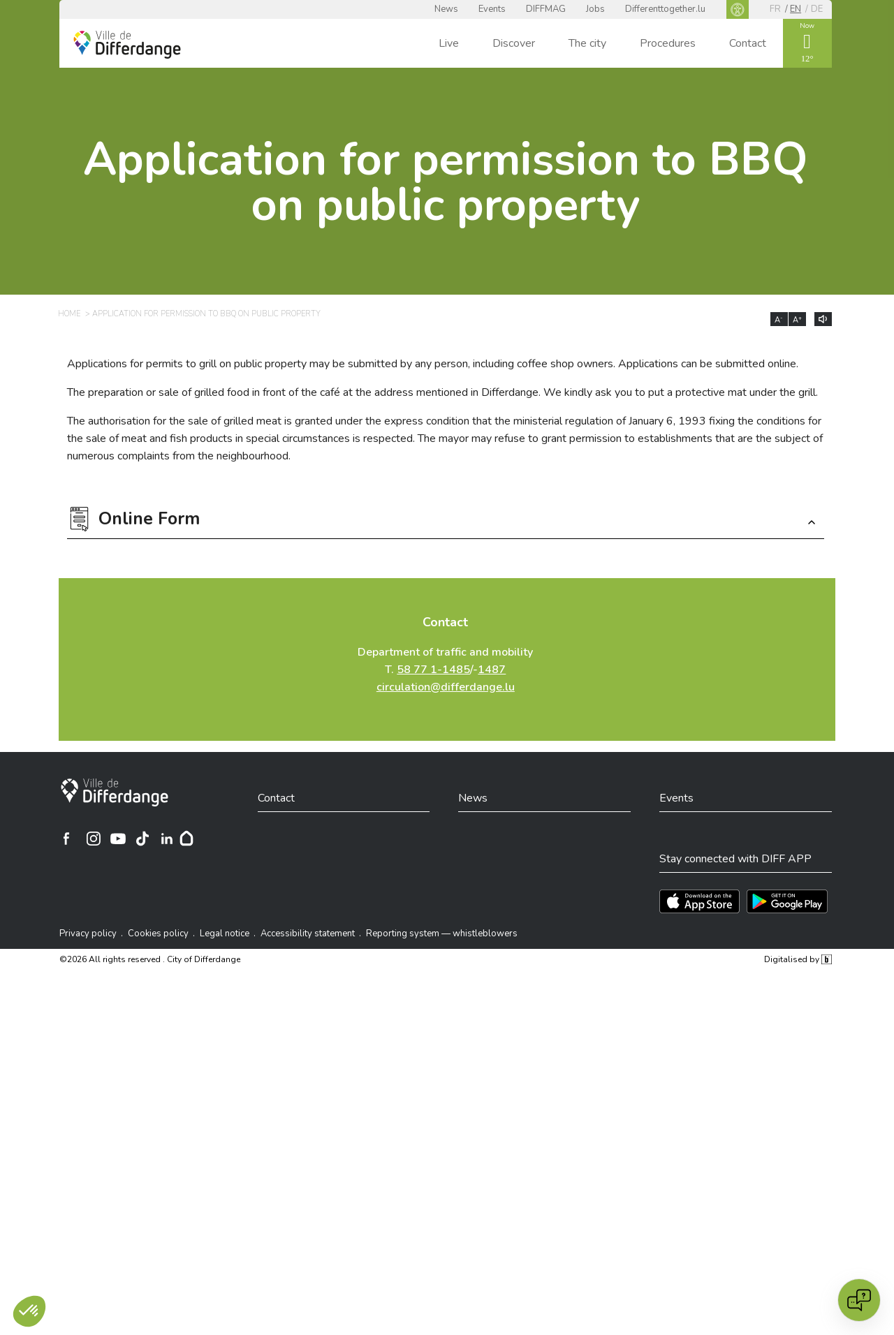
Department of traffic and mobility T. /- (445, 669)
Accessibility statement (308, 933)
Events (492, 9)
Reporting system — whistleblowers (442, 933)
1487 (492, 669)
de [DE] (817, 9)
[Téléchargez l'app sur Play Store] (787, 901)
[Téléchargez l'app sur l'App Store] (699, 901)
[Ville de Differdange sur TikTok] (142, 838)
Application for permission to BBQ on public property (445, 182)
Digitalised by (797, 959)
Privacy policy (88, 933)
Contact (747, 43)
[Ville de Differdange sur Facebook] (66, 838)
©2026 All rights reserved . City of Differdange (149, 959)
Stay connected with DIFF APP (735, 858)
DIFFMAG (546, 9)
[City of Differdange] (114, 792)
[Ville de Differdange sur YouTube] (118, 838)
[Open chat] (859, 1300)
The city (587, 43)
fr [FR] (775, 9)
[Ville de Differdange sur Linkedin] (167, 838)
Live (449, 43)
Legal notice (224, 933)
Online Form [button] (149, 520)
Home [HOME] (69, 314)
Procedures (668, 43)
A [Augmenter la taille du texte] (797, 319)
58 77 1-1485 (433, 669)
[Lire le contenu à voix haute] (823, 319)
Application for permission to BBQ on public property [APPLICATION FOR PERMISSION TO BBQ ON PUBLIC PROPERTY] (206, 314)
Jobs (595, 9)
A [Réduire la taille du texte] (779, 319)
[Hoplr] (186, 838)
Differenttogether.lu (665, 9)
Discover (513, 43)
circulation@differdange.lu (445, 687)
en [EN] (795, 9)
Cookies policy (158, 933)
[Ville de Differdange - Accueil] (127, 45)
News (446, 9)
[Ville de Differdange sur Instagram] (93, 838)
